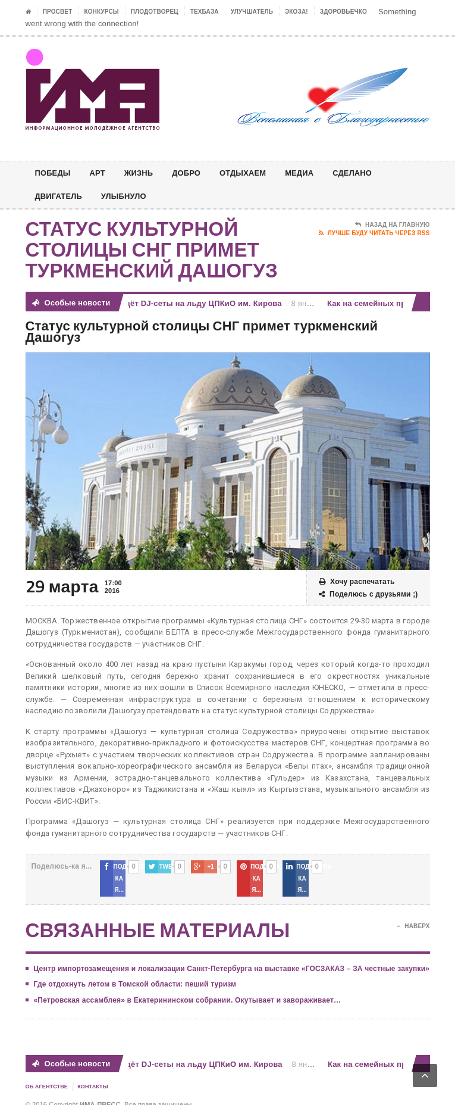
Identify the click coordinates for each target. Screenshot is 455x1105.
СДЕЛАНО (370, 173)
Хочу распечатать (357, 582)
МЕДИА (314, 173)
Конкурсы (101, 11)
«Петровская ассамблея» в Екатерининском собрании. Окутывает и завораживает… (187, 988)
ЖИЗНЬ (144, 173)
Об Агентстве (47, 1075)
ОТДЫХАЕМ (254, 173)
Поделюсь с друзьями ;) (368, 594)
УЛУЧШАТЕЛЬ (252, 11)
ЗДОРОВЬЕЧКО (343, 11)
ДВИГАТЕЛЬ (60, 196)
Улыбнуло (129, 196)
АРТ (101, 173)
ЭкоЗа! (296, 11)
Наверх (413, 914)
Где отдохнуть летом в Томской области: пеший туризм (135, 973)
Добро (194, 173)
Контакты (92, 1075)
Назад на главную (392, 225)
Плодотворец (154, 11)
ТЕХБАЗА (204, 11)
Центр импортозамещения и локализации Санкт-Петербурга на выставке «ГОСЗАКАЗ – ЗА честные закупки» (232, 957)
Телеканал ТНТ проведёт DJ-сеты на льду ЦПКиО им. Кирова (164, 303)
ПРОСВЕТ (58, 11)
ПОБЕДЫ (54, 173)
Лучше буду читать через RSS (374, 233)
